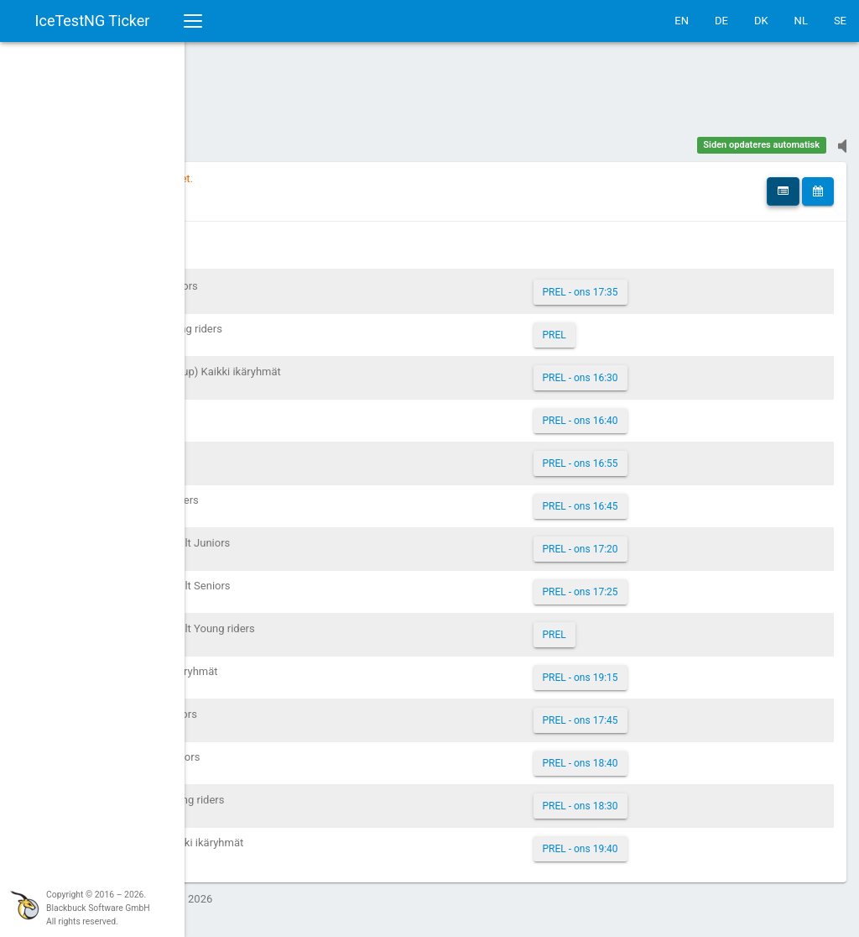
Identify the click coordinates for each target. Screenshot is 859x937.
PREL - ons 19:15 (658, 669)
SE (840, 20)
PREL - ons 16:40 (658, 412)
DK (761, 20)
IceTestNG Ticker (92, 20)
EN (681, 20)
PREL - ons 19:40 (658, 840)
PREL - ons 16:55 (658, 455)
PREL (632, 326)
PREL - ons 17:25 (658, 583)
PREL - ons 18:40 (658, 755)
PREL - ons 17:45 (658, 712)
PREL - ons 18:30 (658, 798)
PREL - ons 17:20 (658, 541)
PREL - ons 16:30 (658, 369)
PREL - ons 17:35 (658, 284)
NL (801, 20)
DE (721, 20)
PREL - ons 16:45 (658, 498)
